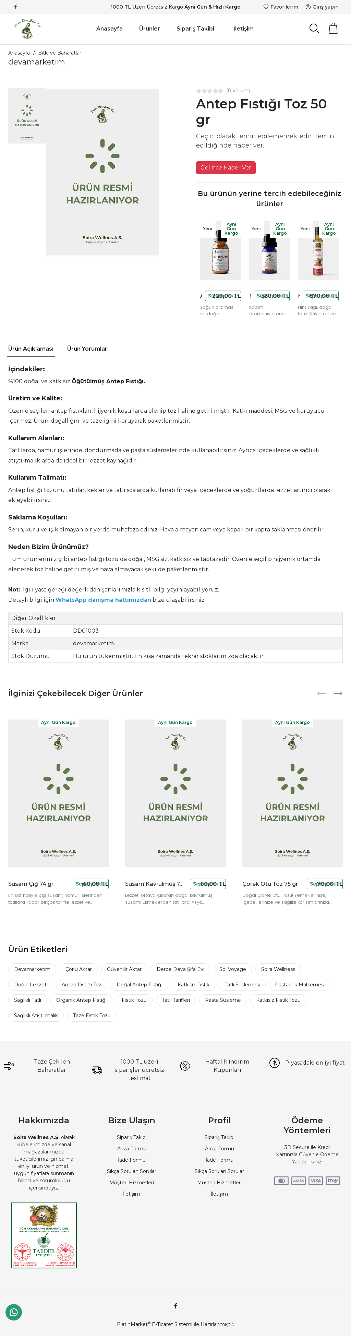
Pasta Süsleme (223, 1000)
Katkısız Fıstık (193, 985)
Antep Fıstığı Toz (81, 985)
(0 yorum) (238, 90)
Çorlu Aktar (78, 969)
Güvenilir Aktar (124, 969)
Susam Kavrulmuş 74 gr (156, 884)
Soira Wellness (278, 969)
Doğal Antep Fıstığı (139, 985)
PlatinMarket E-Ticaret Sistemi (154, 1324)
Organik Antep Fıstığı (81, 1000)
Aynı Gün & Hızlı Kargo (212, 7)
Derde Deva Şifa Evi (180, 969)
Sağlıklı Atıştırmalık (36, 1015)
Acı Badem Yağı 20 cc (201, 296)
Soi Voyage (232, 969)
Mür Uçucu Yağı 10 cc (250, 296)
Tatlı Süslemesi (242, 985)
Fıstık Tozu (134, 1000)
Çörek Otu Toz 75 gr (270, 884)
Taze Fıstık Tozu (92, 1015)
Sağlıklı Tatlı (27, 1000)
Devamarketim (32, 969)
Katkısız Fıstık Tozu (278, 1000)
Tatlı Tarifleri (176, 1000)
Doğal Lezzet (30, 985)
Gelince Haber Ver (226, 167)
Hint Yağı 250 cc (299, 296)
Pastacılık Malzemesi (300, 985)
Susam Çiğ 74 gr (30, 884)
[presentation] (322, 693)
